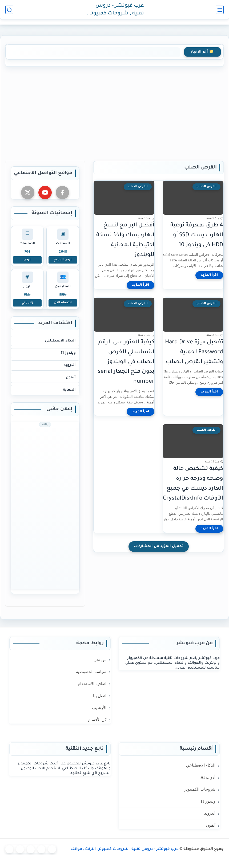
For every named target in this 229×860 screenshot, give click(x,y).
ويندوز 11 (68, 353)
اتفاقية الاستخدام (92, 684)
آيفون (71, 378)
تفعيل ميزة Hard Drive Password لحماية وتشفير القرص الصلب (194, 352)
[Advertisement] (114, 112)
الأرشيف (99, 708)
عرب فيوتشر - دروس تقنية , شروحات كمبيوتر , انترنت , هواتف (115, 10)
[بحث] (9, 10)
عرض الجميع (63, 259)
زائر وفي (27, 302)
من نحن (100, 660)
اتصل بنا (99, 696)
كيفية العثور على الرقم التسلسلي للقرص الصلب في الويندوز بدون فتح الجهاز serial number (126, 362)
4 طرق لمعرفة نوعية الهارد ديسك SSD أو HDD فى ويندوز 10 (196, 235)
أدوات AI (207, 777)
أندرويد (70, 365)
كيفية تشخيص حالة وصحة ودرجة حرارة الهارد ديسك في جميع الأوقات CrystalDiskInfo (193, 483)
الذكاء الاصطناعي (60, 341)
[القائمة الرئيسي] (220, 10)
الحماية (69, 390)
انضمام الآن (63, 302)
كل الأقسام (97, 720)
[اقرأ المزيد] (209, 275)
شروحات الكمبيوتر (199, 789)
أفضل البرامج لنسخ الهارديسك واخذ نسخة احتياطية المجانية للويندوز (125, 240)
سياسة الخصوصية (91, 672)
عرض (27, 259)
